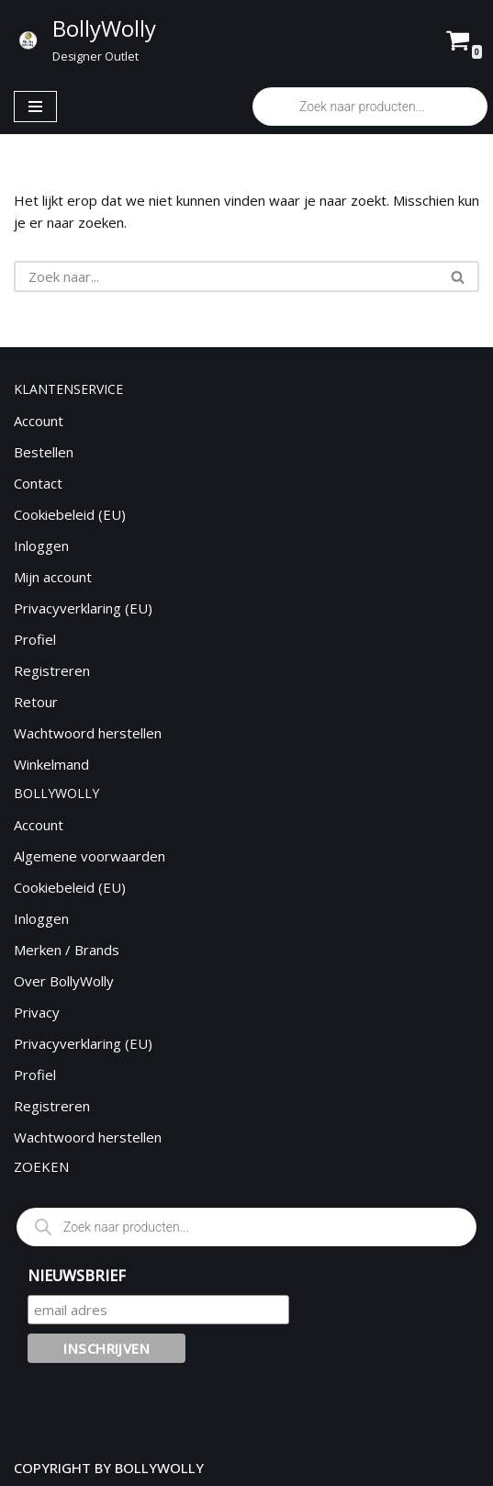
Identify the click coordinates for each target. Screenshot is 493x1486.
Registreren (52, 670)
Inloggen (41, 545)
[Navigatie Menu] (35, 106)
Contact (38, 483)
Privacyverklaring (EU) (83, 608)
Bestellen (43, 452)
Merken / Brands (66, 949)
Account (38, 420)
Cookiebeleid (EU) (70, 514)
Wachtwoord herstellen (88, 733)
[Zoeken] (226, 276)
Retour (36, 701)
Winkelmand (51, 764)
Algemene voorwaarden (89, 856)
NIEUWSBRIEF (77, 1276)
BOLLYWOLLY (159, 1467)
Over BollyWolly (64, 981)
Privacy (37, 1012)
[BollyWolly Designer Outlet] (84, 39)
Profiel (35, 639)
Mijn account (53, 577)
